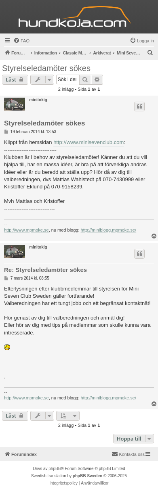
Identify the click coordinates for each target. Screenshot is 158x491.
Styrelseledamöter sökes (46, 68)
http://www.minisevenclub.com (88, 142)
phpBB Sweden (87, 476)
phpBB (54, 468)
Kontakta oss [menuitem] (128, 454)
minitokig (38, 100)
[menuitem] (21, 41)
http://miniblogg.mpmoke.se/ (109, 230)
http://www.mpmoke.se (26, 230)
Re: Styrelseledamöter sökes (45, 269)
